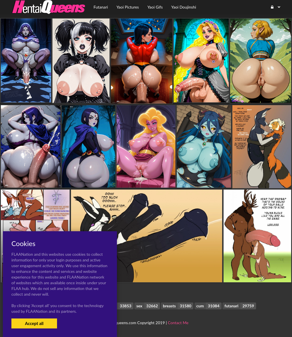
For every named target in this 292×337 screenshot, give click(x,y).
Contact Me (178, 322)
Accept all (34, 323)
